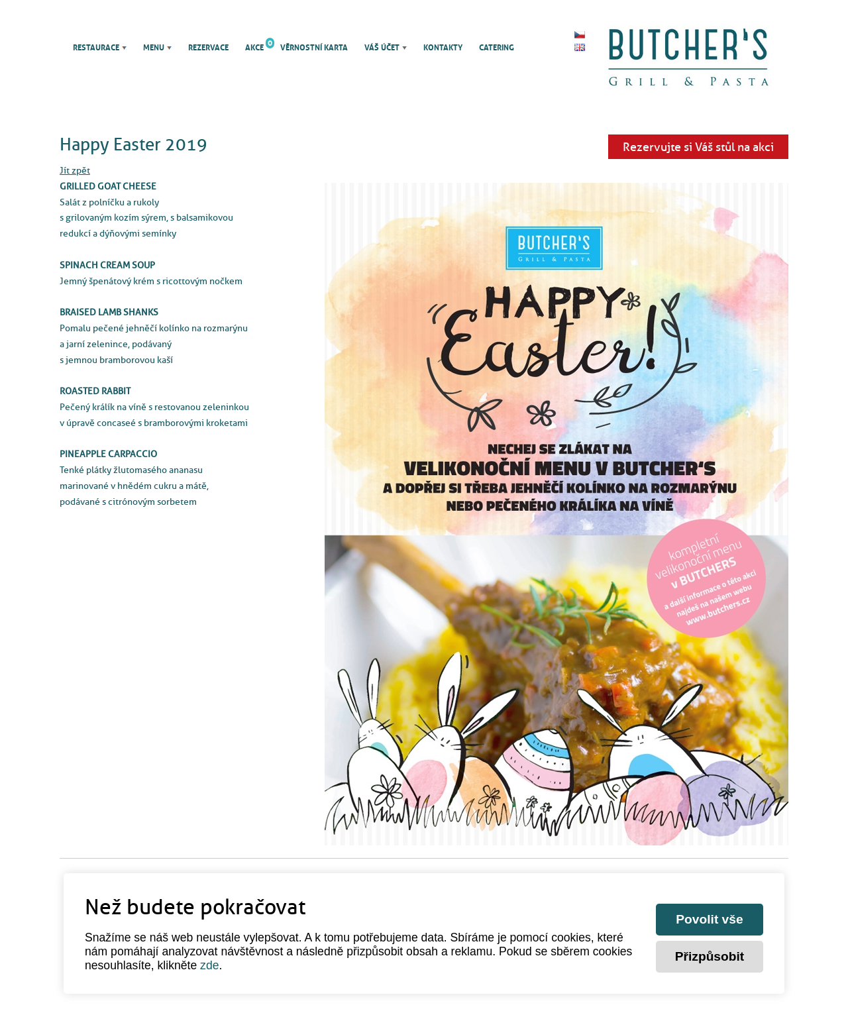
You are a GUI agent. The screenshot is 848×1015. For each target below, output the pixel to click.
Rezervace (208, 47)
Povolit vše (709, 919)
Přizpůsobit (709, 956)
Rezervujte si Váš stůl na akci (698, 147)
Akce (254, 47)
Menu (153, 47)
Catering (496, 47)
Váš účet (381, 47)
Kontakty (442, 47)
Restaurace (96, 47)
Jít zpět (75, 170)
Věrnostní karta (314, 47)
